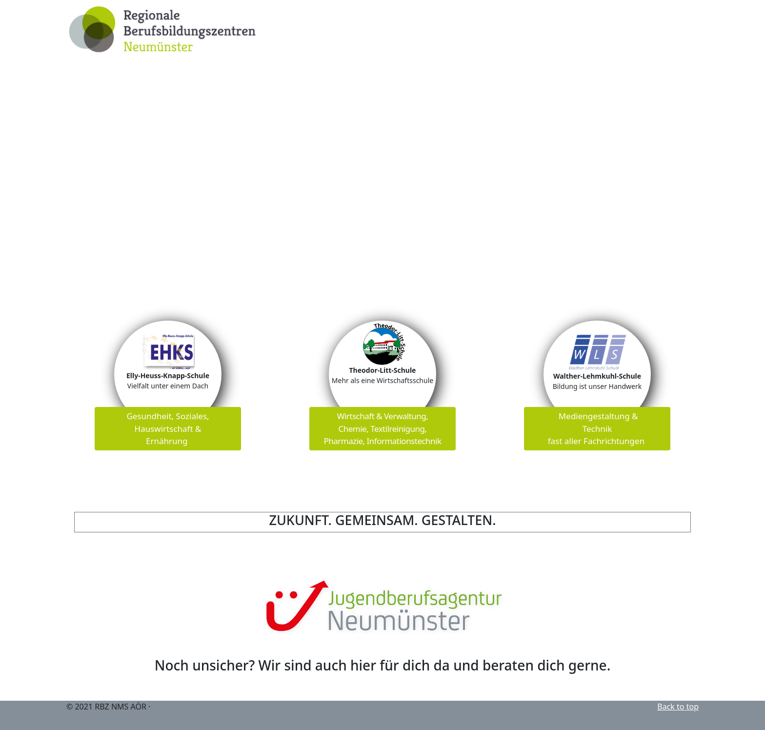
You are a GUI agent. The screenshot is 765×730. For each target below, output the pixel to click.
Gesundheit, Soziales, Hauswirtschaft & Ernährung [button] (167, 428)
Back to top (678, 706)
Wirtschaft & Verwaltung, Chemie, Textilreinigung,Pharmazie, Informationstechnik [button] (382, 428)
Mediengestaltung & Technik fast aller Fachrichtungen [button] (597, 428)
